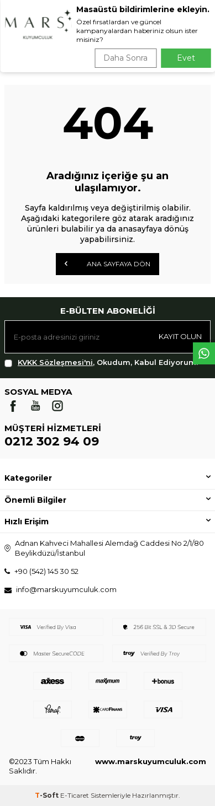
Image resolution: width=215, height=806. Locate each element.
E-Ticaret (74, 795)
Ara (191, 44)
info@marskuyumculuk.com (66, 589)
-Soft (47, 795)
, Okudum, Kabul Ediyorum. (101, 362)
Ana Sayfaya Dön (107, 263)
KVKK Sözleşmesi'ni (55, 362)
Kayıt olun (180, 336)
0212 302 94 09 (51, 441)
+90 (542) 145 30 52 (46, 571)
